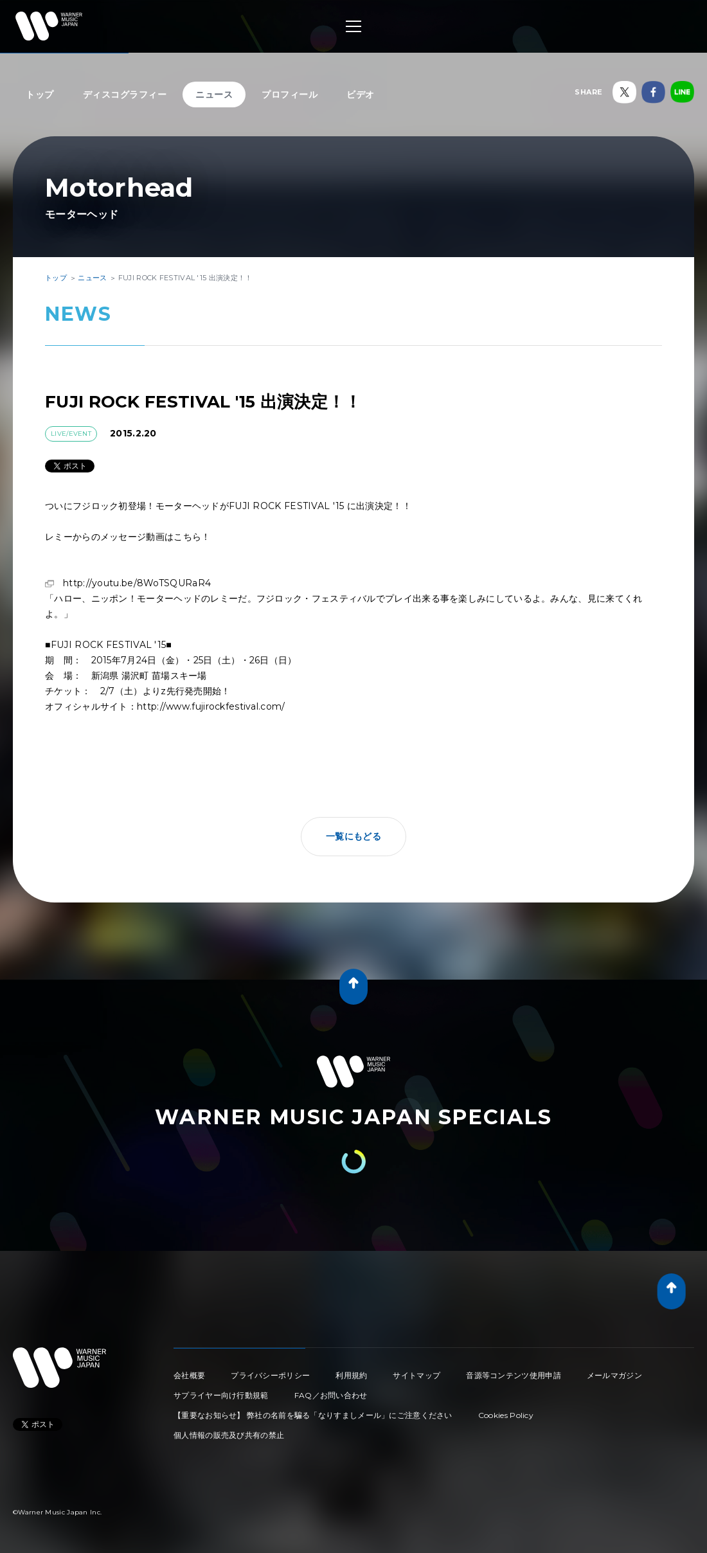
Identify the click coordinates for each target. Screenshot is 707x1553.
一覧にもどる (353, 836)
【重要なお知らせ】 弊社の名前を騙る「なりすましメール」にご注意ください (313, 1415)
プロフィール (290, 94)
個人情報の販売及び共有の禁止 (229, 1435)
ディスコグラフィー (125, 94)
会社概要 (189, 1375)
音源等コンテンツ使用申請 (513, 1375)
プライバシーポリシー (270, 1375)
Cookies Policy (505, 1415)
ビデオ (360, 94)
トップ (40, 94)
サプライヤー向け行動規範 (221, 1395)
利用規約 (351, 1375)
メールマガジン (614, 1375)
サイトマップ (416, 1375)
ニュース (214, 94)
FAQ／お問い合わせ (331, 1395)
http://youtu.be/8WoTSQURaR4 (137, 583)
